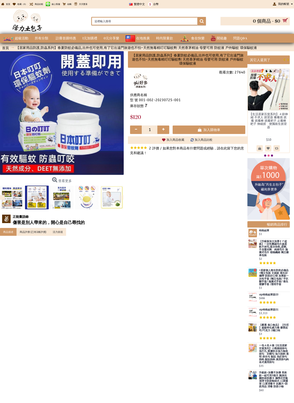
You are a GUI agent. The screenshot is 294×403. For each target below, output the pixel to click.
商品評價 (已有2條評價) (33, 231)
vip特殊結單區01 (268, 309)
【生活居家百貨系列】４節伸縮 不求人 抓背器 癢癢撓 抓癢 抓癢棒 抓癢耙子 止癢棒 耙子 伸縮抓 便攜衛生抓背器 (268, 120)
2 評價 (154, 148)
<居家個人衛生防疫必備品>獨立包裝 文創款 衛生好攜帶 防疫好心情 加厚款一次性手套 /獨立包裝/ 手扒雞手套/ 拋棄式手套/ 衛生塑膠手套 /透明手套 (274, 277)
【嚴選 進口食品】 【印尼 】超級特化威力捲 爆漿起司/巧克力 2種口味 (274, 328)
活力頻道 (58, 231)
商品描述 (8, 231)
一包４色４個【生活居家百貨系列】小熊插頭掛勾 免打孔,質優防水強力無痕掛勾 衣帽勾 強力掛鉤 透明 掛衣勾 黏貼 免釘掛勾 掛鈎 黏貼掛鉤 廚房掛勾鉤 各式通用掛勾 (274, 354)
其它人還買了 (260, 60)
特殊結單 (264, 230)
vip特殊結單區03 (268, 294)
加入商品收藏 (175, 140)
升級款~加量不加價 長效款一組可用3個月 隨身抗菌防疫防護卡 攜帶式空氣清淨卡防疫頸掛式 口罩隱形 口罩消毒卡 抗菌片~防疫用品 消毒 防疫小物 (273, 379)
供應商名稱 (138, 95)
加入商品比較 (203, 140)
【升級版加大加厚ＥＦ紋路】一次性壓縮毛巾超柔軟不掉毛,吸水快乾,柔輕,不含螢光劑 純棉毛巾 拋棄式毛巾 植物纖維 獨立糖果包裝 (274, 248)
